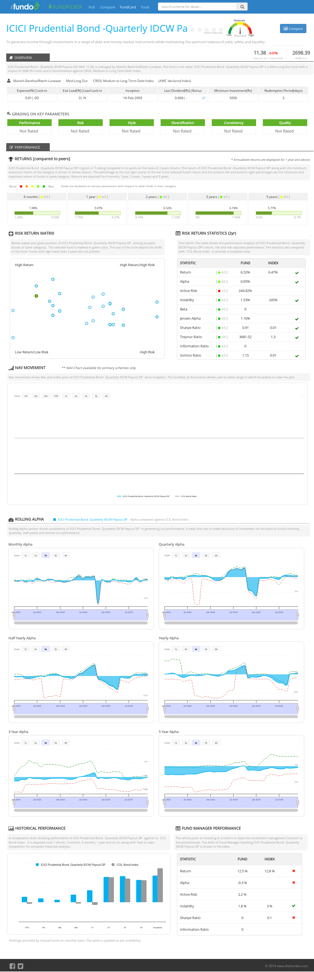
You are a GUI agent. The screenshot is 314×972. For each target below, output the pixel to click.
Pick (92, 7)
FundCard (128, 7)
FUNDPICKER (65, 7)
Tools (145, 7)
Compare (107, 7)
